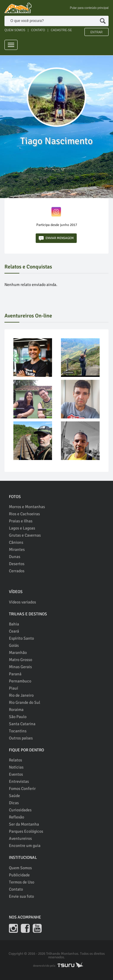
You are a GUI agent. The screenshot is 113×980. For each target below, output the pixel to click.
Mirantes (17, 549)
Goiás (14, 645)
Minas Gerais (20, 666)
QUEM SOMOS (14, 30)
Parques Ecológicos (26, 831)
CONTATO (38, 30)
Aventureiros (20, 838)
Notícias (16, 767)
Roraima (16, 709)
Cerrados (16, 570)
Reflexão (16, 817)
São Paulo (17, 716)
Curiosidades (20, 810)
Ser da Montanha (24, 824)
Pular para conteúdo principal (89, 8)
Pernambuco (20, 681)
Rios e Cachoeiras (24, 513)
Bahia (14, 624)
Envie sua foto (21, 896)
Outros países (21, 738)
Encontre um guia (24, 845)
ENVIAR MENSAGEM (56, 238)
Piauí (13, 688)
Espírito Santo (21, 638)
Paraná (15, 673)
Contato (16, 889)
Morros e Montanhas (27, 506)
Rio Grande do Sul (24, 702)
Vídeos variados (22, 602)
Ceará (14, 631)
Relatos (15, 760)
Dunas (14, 556)
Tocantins (17, 731)
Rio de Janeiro (21, 695)
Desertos (16, 563)
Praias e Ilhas (20, 521)
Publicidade (19, 875)
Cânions (16, 542)
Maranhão (18, 652)
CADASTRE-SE (61, 30)
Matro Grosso (20, 659)
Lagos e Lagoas (22, 528)
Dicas (14, 802)
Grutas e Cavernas (25, 535)
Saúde (14, 795)
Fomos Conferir (22, 788)
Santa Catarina (22, 723)
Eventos (16, 774)
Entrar (96, 32)
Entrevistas (19, 781)
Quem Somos (20, 867)
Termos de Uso (21, 882)
